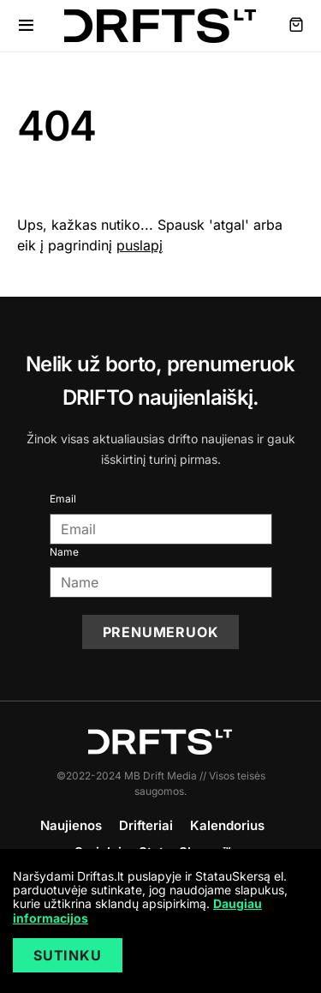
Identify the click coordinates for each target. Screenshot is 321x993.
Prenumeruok (161, 632)
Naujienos (71, 825)
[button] (26, 25)
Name (64, 551)
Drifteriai (146, 825)
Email (63, 498)
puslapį (139, 245)
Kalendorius (227, 825)
